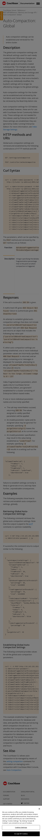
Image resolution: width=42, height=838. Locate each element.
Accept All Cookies (21, 834)
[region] (21, 822)
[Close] (39, 808)
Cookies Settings (21, 827)
